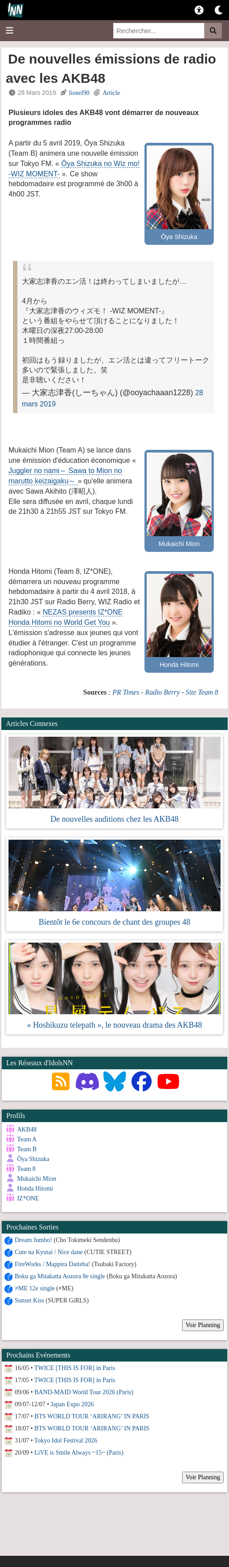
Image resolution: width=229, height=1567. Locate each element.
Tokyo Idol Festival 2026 (66, 1439)
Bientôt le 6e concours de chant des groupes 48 (115, 922)
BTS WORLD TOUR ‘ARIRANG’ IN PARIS (91, 1415)
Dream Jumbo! (33, 1239)
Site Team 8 (202, 692)
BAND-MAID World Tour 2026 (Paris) (83, 1391)
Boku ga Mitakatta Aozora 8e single (60, 1275)
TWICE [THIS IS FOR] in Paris (74, 1367)
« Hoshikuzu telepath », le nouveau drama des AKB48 (114, 1024)
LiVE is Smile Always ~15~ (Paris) (78, 1451)
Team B (27, 1149)
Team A (27, 1139)
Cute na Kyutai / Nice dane (49, 1251)
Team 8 (26, 1169)
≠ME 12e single (35, 1287)
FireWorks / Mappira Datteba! (52, 1263)
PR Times (125, 692)
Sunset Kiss (29, 1299)
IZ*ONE (28, 1198)
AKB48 (27, 1129)
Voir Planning (203, 1324)
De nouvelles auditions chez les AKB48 (114, 819)
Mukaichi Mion (36, 1178)
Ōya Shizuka (33, 1159)
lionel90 (79, 93)
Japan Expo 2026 (72, 1403)
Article (111, 93)
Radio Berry (162, 692)
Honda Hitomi (35, 1188)
